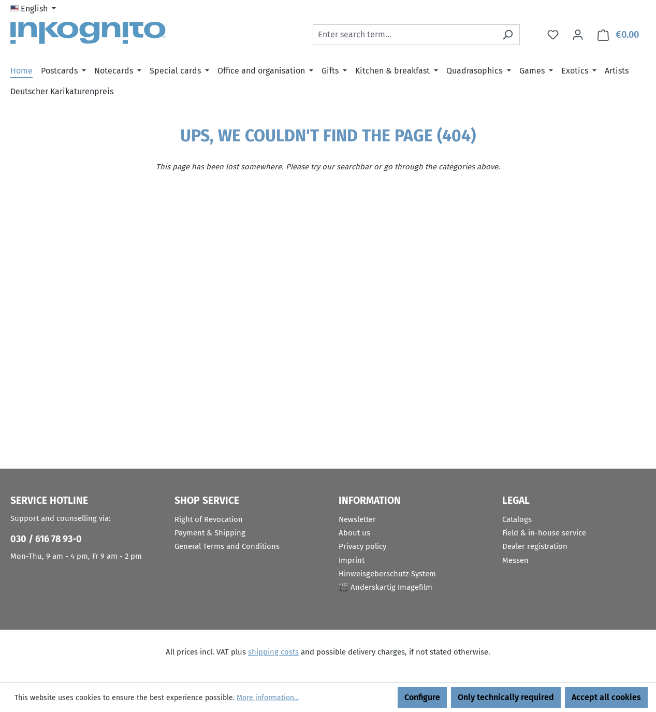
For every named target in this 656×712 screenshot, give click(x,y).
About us (354, 532)
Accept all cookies (606, 697)
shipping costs (273, 652)
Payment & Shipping (209, 532)
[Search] (507, 34)
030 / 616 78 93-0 (46, 539)
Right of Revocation (208, 519)
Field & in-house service (544, 532)
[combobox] (404, 34)
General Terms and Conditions (227, 546)
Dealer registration (534, 546)
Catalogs (517, 519)
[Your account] (577, 34)
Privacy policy (362, 546)
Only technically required (506, 697)
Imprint (352, 560)
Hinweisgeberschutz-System (387, 573)
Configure (422, 697)
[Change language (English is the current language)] (33, 9)
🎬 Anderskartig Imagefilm (385, 587)
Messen (515, 560)
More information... (268, 697)
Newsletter (357, 519)
